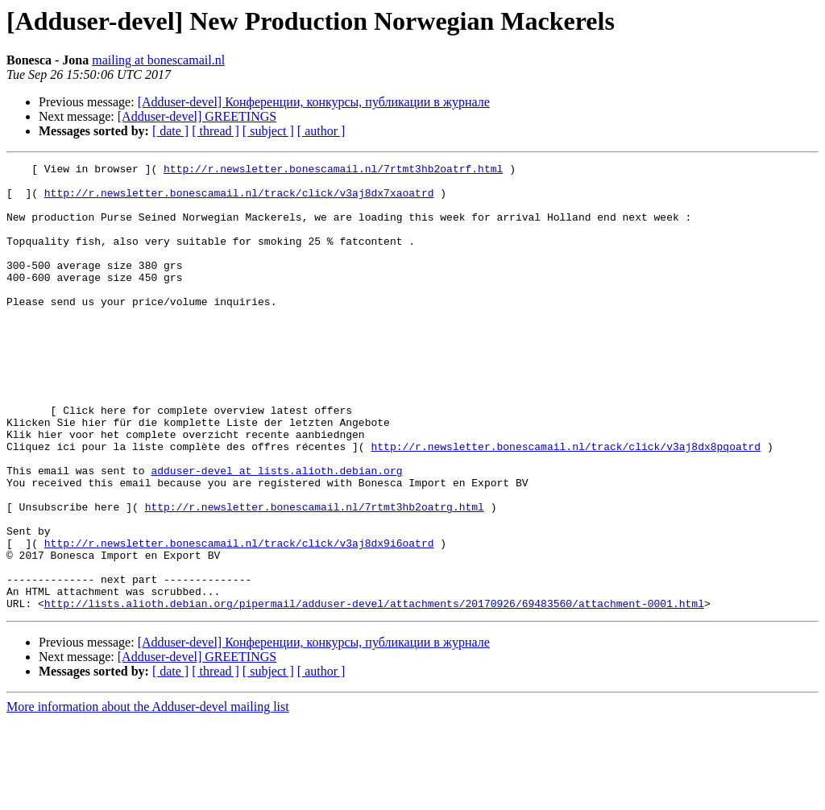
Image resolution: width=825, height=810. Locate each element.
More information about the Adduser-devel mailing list (147, 796)
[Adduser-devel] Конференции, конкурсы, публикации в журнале (314, 102)
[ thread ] (215, 131)
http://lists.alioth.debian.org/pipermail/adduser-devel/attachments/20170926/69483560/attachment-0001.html (374, 692)
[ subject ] (268, 131)
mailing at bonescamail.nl (158, 60)
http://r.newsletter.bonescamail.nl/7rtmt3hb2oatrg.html (314, 576)
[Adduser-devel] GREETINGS (197, 116)
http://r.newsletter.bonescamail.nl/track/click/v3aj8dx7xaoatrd (239, 199)
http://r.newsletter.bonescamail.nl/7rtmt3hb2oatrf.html (333, 170)
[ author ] (321, 131)
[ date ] (170, 131)
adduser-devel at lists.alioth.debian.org (276, 533)
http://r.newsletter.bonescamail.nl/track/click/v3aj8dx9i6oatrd (239, 620)
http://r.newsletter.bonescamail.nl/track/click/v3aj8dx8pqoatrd (566, 504)
